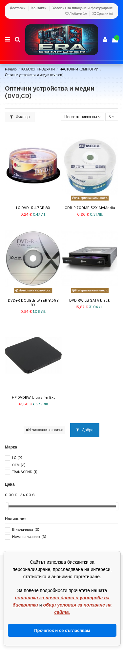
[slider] (7, 506)
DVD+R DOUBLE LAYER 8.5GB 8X (33, 302)
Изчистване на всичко (44, 430)
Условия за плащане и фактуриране (82, 8)
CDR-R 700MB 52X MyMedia (90, 207)
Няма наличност (29, 537)
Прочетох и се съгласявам (62, 630)
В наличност (25, 530)
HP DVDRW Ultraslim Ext (33, 397)
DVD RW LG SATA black (89, 300)
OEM (19, 465)
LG (17, 458)
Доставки (18, 8)
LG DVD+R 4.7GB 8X (33, 207)
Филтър (20, 117)
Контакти (39, 8)
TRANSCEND (24, 472)
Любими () (76, 14)
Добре (84, 430)
